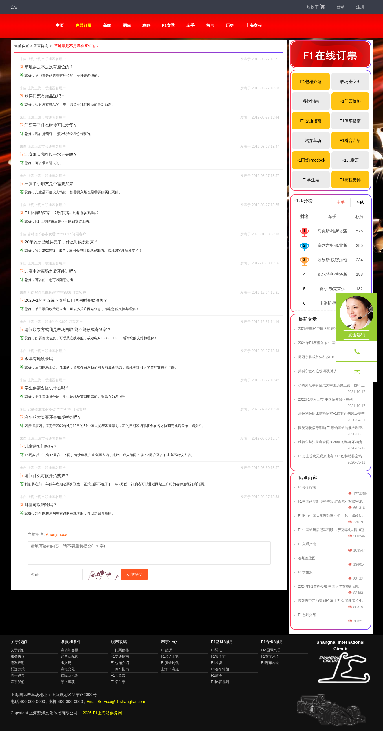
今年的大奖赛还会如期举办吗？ (53, 417)
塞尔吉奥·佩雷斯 (332, 245)
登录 (340, 7)
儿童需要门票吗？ (41, 446)
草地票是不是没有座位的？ (49, 66)
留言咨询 (40, 46)
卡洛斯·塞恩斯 (332, 303)
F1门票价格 (350, 101)
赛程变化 (68, 669)
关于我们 (18, 650)
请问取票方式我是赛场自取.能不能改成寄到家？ (68, 329)
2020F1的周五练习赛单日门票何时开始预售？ (66, 300)
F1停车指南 (350, 121)
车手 (190, 25)
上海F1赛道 (170, 669)
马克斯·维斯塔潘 (332, 231)
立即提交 (134, 574)
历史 (230, 25)
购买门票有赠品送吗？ (45, 96)
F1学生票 (310, 179)
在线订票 (83, 25)
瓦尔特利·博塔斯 (332, 274)
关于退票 (18, 675)
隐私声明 (18, 663)
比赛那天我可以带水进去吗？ (51, 154)
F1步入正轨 (170, 656)
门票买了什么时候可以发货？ (51, 125)
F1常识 (216, 663)
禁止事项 (68, 682)
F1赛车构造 (270, 663)
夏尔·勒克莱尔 (332, 288)
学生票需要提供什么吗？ (47, 388)
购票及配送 (69, 656)
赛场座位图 (350, 81)
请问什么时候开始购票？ (47, 475)
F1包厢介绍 (310, 81)
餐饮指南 (311, 101)
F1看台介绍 (350, 140)
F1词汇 (216, 650)
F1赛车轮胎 (220, 669)
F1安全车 (218, 656)
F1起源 (166, 650)
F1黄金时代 (170, 663)
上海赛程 (253, 25)
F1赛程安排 (350, 179)
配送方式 (18, 669)
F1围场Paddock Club (310, 163)
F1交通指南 (310, 121)
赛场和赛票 (69, 650)
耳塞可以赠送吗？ (41, 504)
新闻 (107, 25)
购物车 (316, 6)
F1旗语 (216, 675)
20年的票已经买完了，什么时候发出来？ (61, 242)
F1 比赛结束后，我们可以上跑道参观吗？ (62, 212)
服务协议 (18, 656)
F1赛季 (168, 25)
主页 (60, 25)
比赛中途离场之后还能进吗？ (51, 271)
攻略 (146, 25)
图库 (127, 25)
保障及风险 (69, 675)
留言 (210, 25)
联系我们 (18, 682)
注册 (360, 7)
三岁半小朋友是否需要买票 (49, 183)
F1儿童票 (350, 160)
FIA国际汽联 (271, 650)
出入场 (66, 663)
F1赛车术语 (270, 656)
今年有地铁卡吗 (39, 358)
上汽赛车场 (311, 140)
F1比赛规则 (220, 682)
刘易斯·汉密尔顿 (332, 260)
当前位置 (21, 46)
